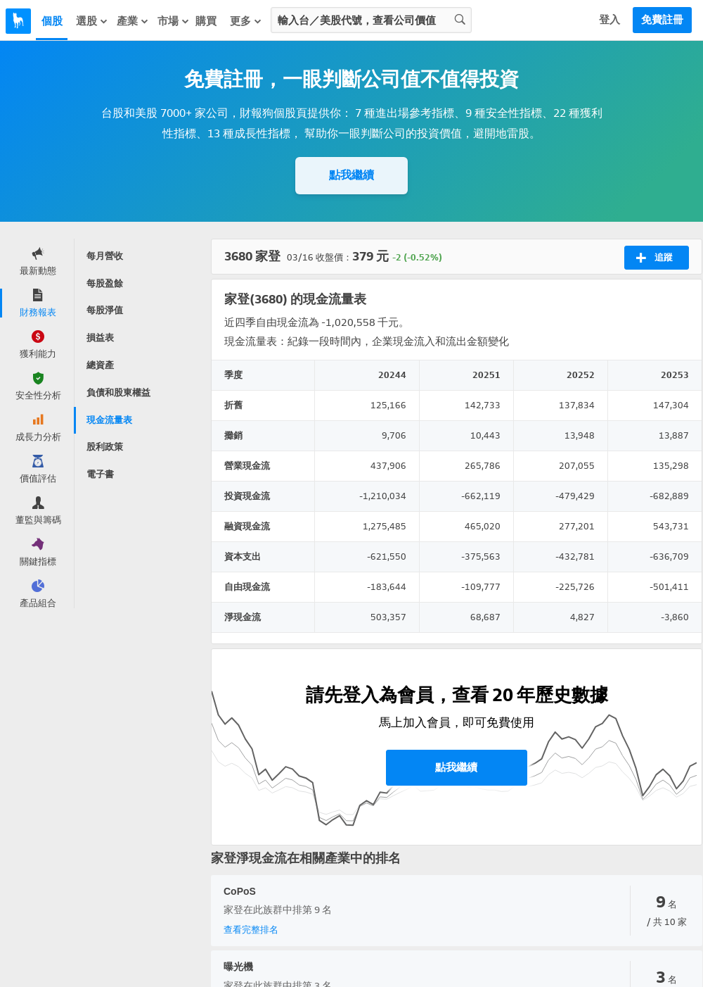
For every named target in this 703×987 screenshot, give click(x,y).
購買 (206, 21)
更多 (246, 21)
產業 (133, 21)
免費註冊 (662, 19)
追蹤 (654, 257)
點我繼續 (351, 175)
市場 (173, 21)
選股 (92, 21)
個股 (52, 21)
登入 (609, 19)
